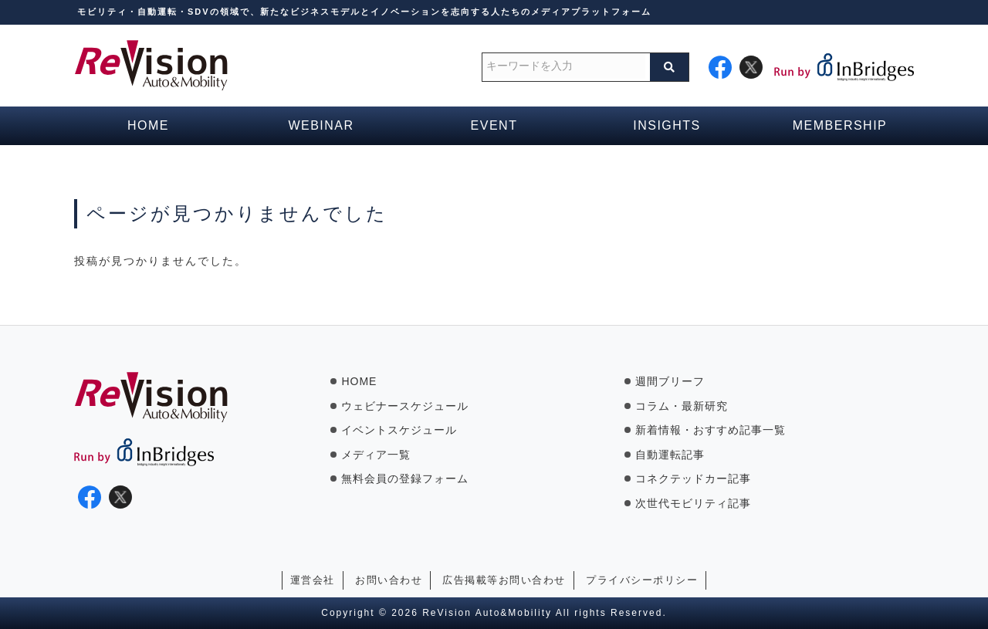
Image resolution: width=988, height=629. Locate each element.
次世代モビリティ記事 (693, 503)
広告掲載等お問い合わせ (504, 580)
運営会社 (312, 580)
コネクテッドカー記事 (693, 478)
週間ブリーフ (670, 381)
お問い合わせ (388, 580)
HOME (359, 381)
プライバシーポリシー (642, 580)
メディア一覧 (376, 454)
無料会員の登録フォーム (405, 478)
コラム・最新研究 (681, 406)
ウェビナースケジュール (405, 406)
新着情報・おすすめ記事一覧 (710, 430)
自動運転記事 (670, 454)
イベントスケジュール (399, 430)
